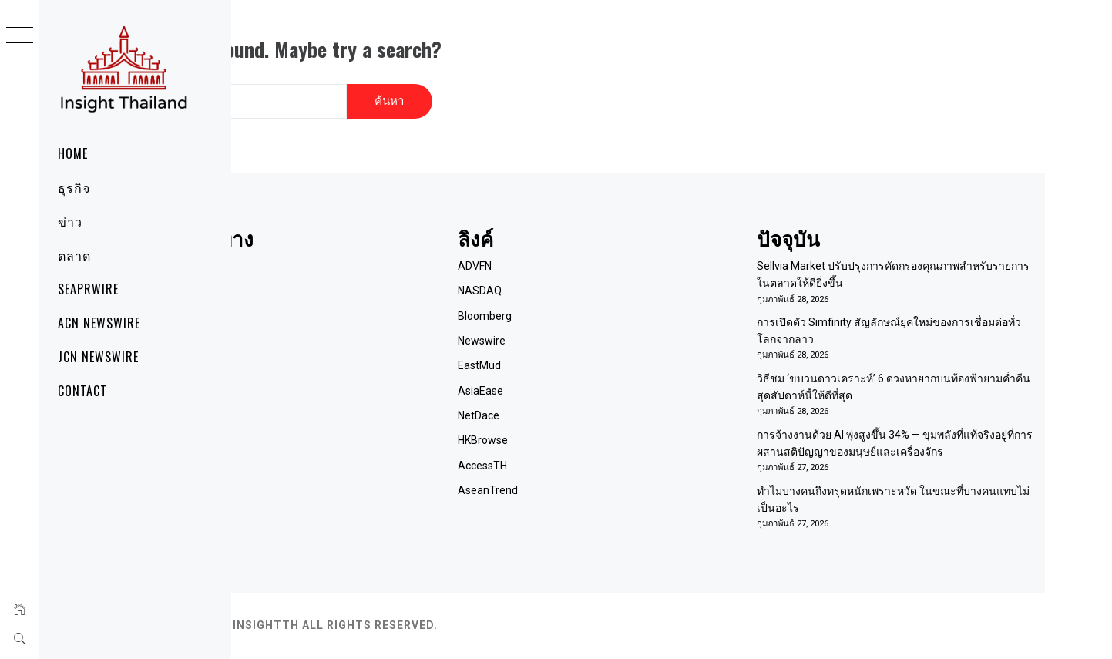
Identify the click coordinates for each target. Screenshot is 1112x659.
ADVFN (576, 250)
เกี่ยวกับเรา (335, 275)
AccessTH (583, 450)
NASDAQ (581, 275)
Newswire (582, 325)
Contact (82, 391)
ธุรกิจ (74, 187)
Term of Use (340, 325)
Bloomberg (586, 300)
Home (73, 153)
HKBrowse (584, 425)
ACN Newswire (99, 323)
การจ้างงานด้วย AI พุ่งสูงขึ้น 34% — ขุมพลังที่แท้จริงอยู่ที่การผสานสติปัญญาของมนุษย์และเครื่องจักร (918, 436)
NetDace (579, 400)
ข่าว (70, 221)
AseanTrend (589, 475)
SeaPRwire (88, 289)
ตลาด (74, 255)
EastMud (580, 351)
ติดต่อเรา (331, 300)
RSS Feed (333, 351)
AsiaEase (581, 375)
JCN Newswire (98, 357)
